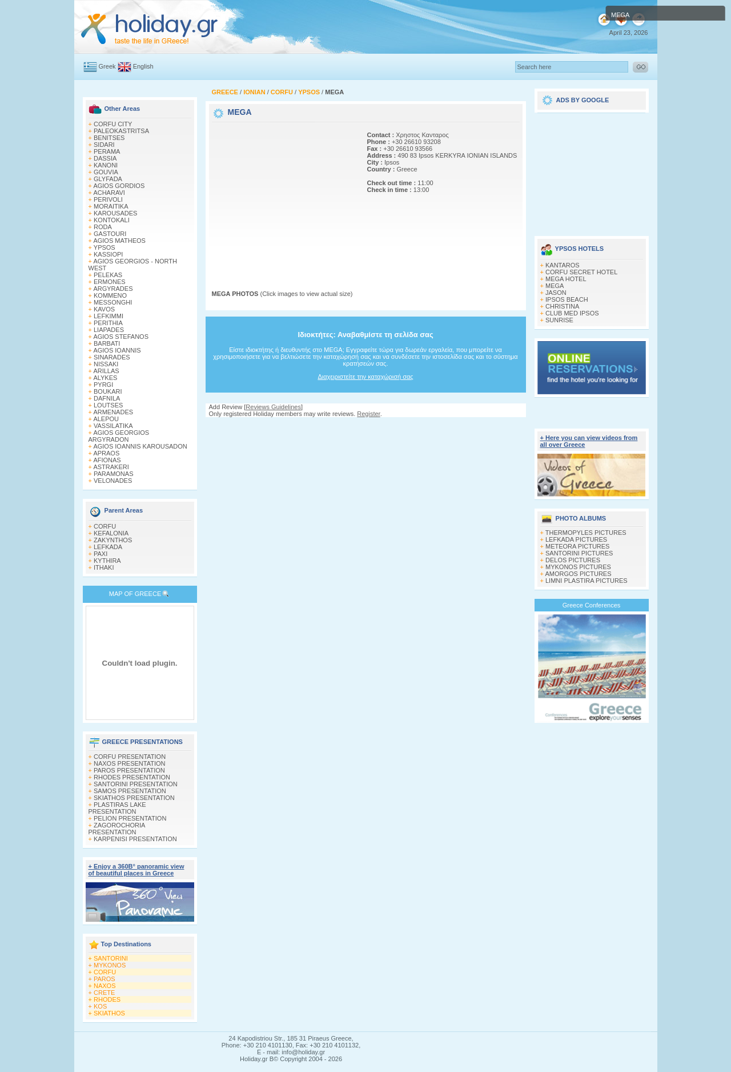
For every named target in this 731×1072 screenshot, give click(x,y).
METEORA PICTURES (577, 546)
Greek (107, 66)
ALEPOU (106, 418)
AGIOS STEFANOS (120, 336)
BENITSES (109, 137)
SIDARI (104, 144)
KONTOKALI (112, 220)
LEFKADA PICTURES (576, 539)
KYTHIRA (107, 560)
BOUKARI (108, 391)
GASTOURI (110, 233)
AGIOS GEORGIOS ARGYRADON (119, 436)
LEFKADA (108, 546)
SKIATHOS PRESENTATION (134, 797)
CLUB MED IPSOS (572, 313)
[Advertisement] (283, 196)
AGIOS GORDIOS (118, 185)
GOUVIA (106, 172)
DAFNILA (107, 398)
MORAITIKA (111, 206)
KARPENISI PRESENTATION (135, 838)
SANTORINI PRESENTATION (136, 784)
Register (368, 413)
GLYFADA (108, 178)
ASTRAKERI (110, 466)
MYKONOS (110, 965)
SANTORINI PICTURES (579, 553)
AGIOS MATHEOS (119, 240)
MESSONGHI (113, 302)
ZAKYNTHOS (113, 540)
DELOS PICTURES (572, 560)
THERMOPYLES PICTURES (585, 532)
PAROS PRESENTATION (129, 770)
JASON (556, 292)
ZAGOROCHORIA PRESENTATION (117, 828)
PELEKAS (108, 274)
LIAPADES (109, 329)
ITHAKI (104, 567)
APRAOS (106, 453)
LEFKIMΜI (108, 316)
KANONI (106, 165)
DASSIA (105, 158)
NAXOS (105, 985)
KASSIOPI (108, 254)
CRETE (104, 992)
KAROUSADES (115, 213)
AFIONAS (107, 460)
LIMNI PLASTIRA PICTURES (586, 580)
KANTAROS (562, 265)
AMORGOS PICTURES (578, 573)
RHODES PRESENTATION (132, 777)
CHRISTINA (562, 306)
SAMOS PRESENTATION (130, 790)
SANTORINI (111, 958)
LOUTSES (108, 405)
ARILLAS (106, 370)
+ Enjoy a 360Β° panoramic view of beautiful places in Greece (136, 870)
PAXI (100, 553)
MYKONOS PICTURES (578, 566)
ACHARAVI (108, 192)
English (143, 66)
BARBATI (107, 343)
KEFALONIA (111, 533)
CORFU (105, 526)
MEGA (554, 285)
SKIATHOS (109, 1013)
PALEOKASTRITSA (121, 130)
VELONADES (113, 480)
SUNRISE (559, 320)
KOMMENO (110, 295)
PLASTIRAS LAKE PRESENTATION (117, 808)
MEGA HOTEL (566, 278)
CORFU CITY (113, 124)
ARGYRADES (112, 288)
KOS (100, 1006)
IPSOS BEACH (566, 299)
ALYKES (105, 377)
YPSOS (104, 247)
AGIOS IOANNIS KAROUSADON (140, 446)
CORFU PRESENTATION (130, 756)
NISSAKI (106, 364)
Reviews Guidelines (273, 406)
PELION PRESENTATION (130, 818)
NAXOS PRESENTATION (130, 763)
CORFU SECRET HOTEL (581, 272)
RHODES (107, 999)
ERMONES (110, 281)
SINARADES (112, 357)
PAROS (104, 978)
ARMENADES (113, 412)
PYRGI (103, 384)
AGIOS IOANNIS (116, 350)
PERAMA (107, 151)
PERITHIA (108, 322)
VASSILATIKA (113, 425)
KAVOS (104, 309)
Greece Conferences (592, 605)
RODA (103, 226)
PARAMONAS (113, 473)
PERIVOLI (108, 199)
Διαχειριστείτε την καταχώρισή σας (365, 376)
